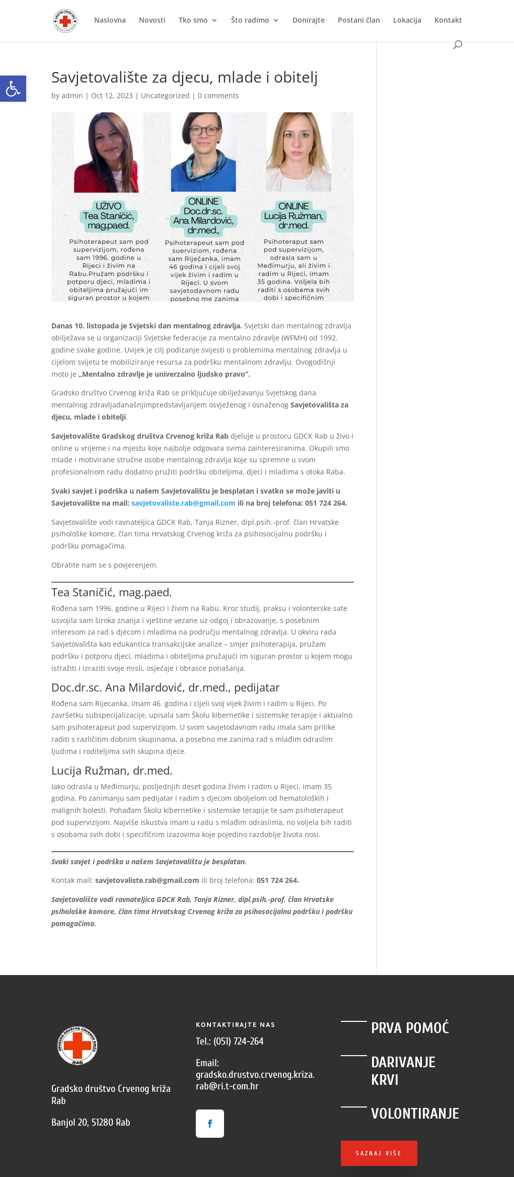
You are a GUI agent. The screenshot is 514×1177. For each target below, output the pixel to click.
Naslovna (110, 21)
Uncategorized (165, 95)
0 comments (218, 95)
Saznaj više (379, 1153)
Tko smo (193, 21)
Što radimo (250, 21)
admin (72, 95)
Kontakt (448, 21)
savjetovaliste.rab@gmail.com (183, 503)
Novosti (152, 21)
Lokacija (407, 21)
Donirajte (308, 21)
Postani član (359, 21)
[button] (13, 89)
